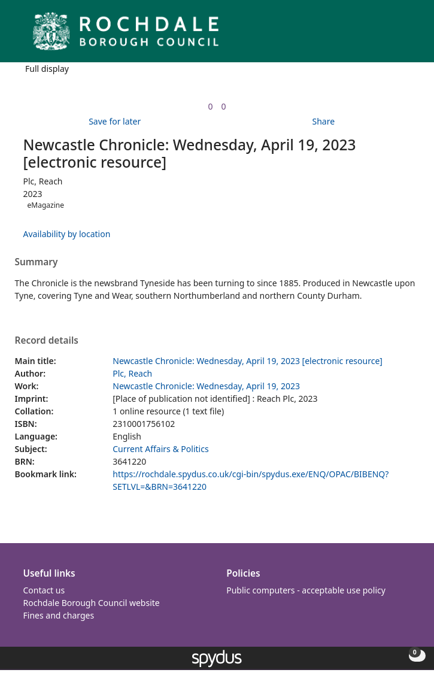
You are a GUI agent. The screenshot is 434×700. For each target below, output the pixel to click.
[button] (392, 36)
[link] (210, 106)
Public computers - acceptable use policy (306, 590)
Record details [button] (46, 340)
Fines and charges (59, 615)
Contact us (44, 590)
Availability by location (67, 234)
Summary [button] (36, 262)
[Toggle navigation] (406, 36)
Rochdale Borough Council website (91, 602)
